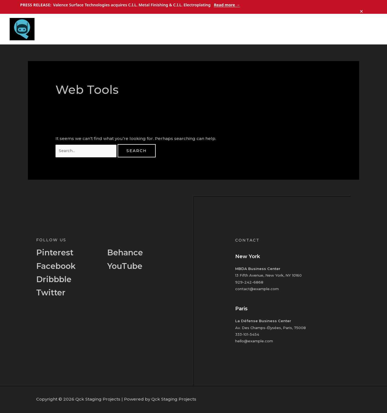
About (288, 29)
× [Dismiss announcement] (362, 10)
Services (312, 29)
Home (267, 29)
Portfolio (339, 29)
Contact (364, 29)
